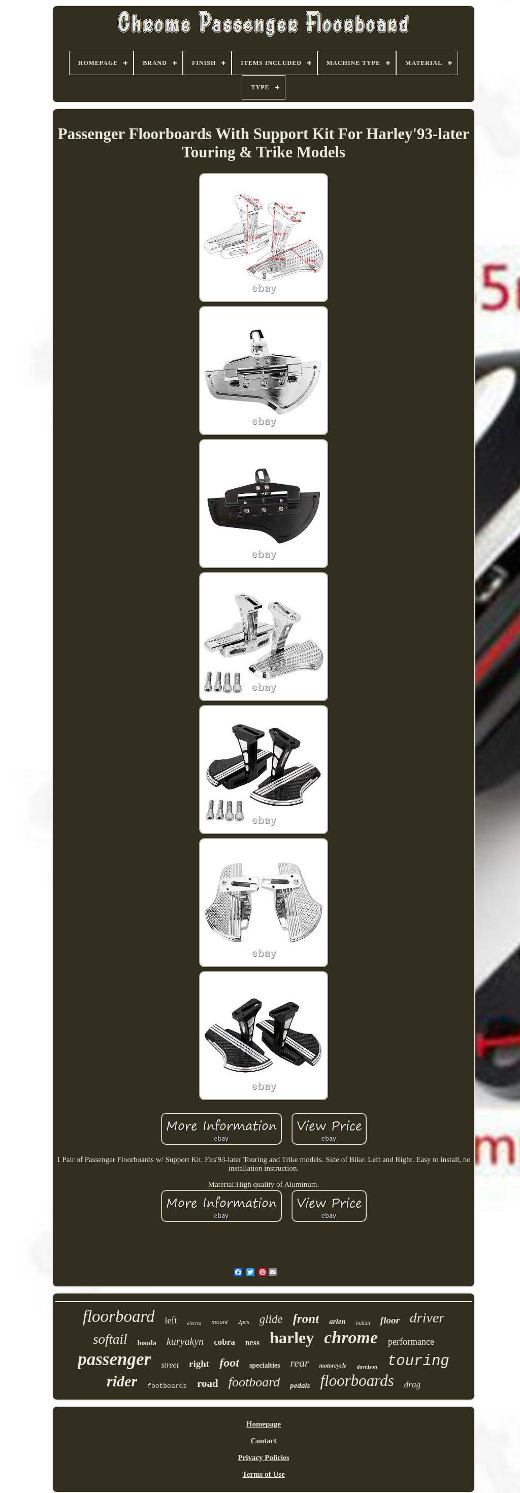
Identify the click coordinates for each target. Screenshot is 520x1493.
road (207, 1383)
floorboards (357, 1380)
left (171, 1320)
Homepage (263, 1424)
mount (219, 1321)
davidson (367, 1367)
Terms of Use (263, 1474)
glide (271, 1319)
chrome (351, 1337)
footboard (254, 1382)
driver (427, 1317)
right (199, 1363)
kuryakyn (185, 1341)
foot (229, 1362)
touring (418, 1361)
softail (110, 1339)
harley (292, 1338)
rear (299, 1362)
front (306, 1318)
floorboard (119, 1316)
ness (252, 1342)
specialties (264, 1365)
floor (390, 1320)
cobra (224, 1342)
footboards (167, 1386)
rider (122, 1381)
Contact (264, 1441)
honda (147, 1343)
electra (194, 1323)
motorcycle (333, 1365)
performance (411, 1342)
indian (363, 1323)
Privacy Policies (263, 1457)
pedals (300, 1385)
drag (412, 1384)
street (170, 1365)
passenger (114, 1359)
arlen (337, 1321)
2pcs (243, 1321)
